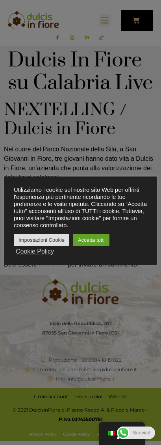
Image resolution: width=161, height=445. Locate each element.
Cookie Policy (35, 251)
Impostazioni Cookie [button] (42, 240)
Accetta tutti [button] (91, 240)
